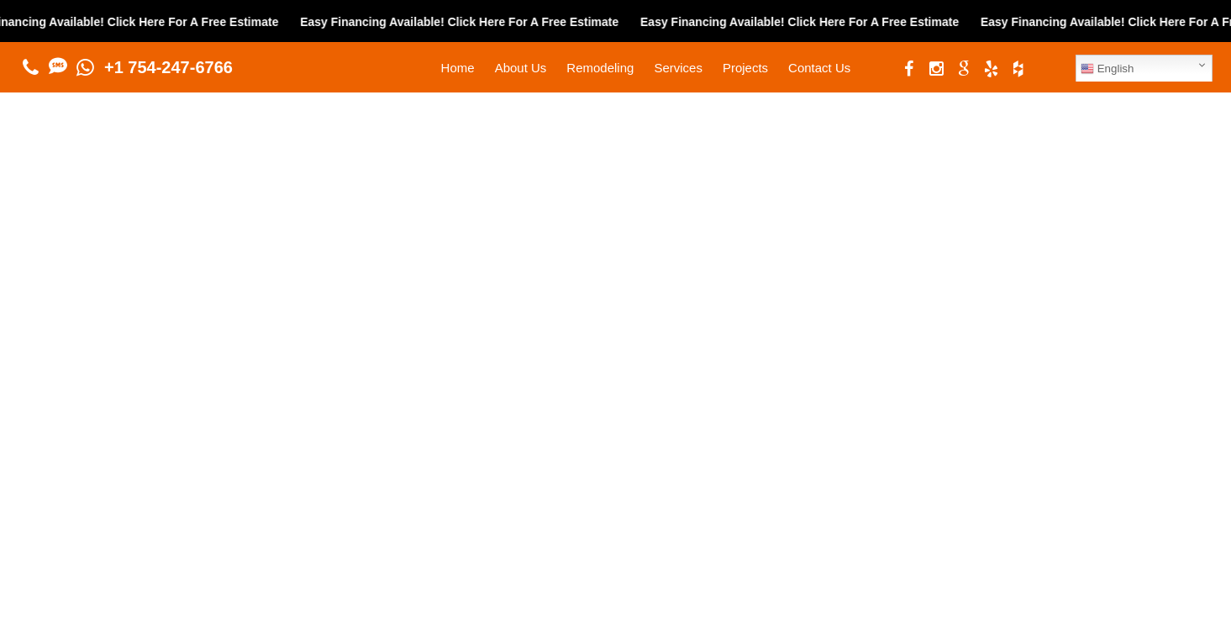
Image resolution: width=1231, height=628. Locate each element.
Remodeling (600, 68)
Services (678, 68)
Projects (745, 68)
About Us (521, 68)
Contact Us (819, 68)
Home (458, 68)
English (1107, 69)
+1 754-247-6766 (168, 67)
